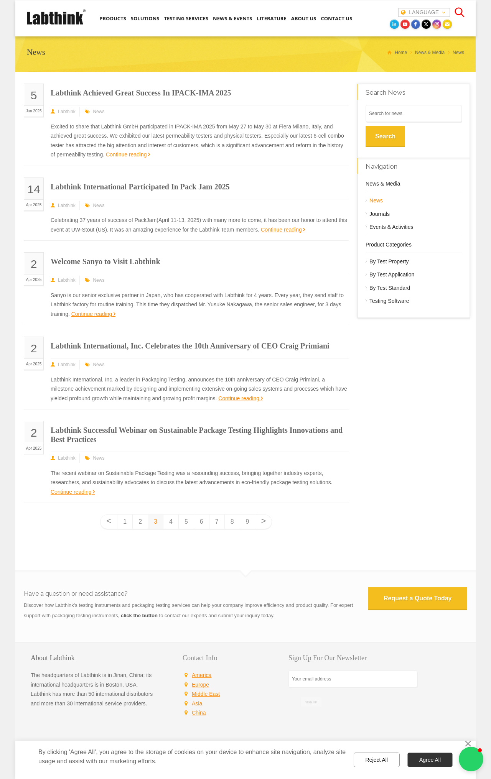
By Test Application (391, 274)
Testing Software (389, 301)
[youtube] (405, 24)
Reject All (377, 760)
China (199, 713)
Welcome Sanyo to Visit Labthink (105, 261)
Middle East (206, 694)
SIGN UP (311, 702)
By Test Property (389, 261)
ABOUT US (303, 18)
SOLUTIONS (145, 18)
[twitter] (426, 24)
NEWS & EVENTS (232, 18)
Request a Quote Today (418, 598)
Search (385, 136)
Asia (197, 703)
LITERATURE (271, 18)
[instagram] (437, 24)
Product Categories (389, 245)
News (98, 111)
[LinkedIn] (394, 24)
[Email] (447, 24)
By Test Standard (389, 288)
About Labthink (53, 658)
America (201, 675)
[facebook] (415, 24)
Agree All (430, 760)
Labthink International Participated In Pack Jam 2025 (140, 186)
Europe (200, 685)
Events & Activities (391, 227)
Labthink (66, 111)
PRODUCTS (112, 18)
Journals (379, 214)
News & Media (383, 184)
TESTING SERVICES (186, 18)
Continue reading (126, 154)
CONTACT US (336, 18)
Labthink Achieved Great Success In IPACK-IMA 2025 (141, 93)
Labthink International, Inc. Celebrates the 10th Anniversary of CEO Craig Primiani (190, 346)
